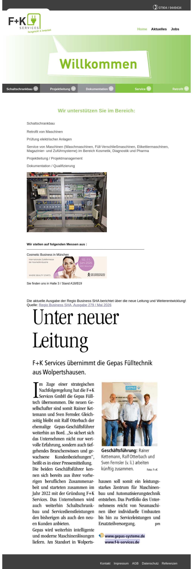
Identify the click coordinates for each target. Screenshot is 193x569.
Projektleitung (60, 89)
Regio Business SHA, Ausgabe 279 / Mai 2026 (75, 305)
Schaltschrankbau (20, 89)
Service (140, 89)
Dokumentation (97, 89)
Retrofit (178, 89)
